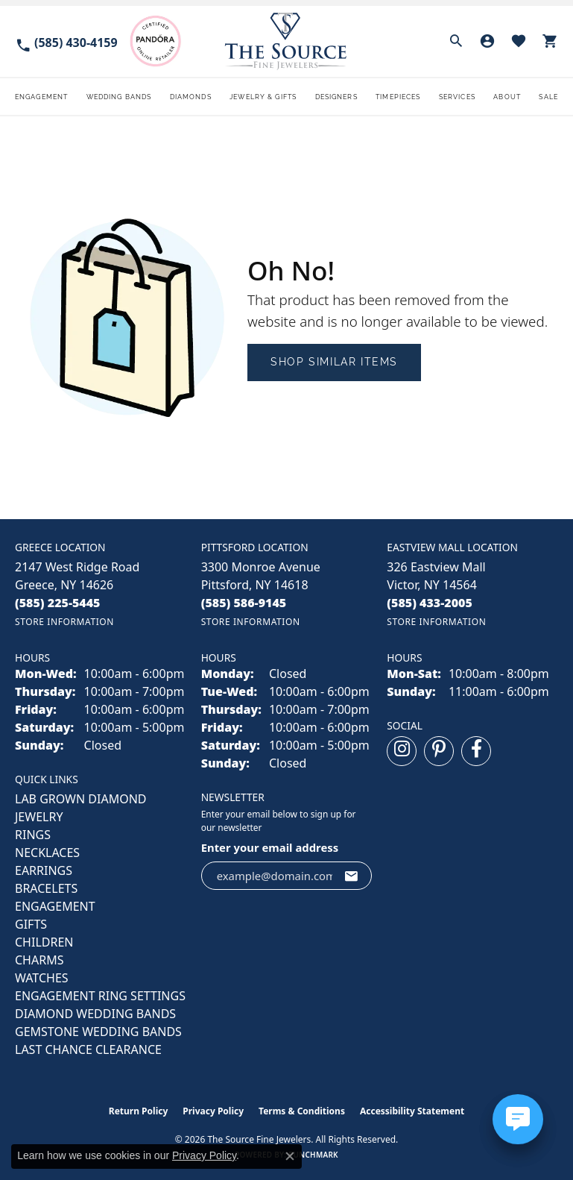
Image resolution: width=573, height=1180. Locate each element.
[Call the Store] (58, 602)
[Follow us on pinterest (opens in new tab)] (439, 751)
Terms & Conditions (302, 1111)
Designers (336, 96)
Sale (548, 96)
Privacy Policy (213, 1111)
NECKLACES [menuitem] (47, 852)
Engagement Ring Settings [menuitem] (100, 996)
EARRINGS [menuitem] (43, 870)
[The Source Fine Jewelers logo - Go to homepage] (286, 41)
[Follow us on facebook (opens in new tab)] (476, 751)
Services (457, 96)
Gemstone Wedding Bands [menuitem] (98, 1031)
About (507, 96)
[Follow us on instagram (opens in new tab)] (402, 751)
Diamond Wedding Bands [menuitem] (95, 1013)
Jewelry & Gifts (263, 96)
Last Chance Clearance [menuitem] (88, 1049)
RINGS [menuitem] (33, 834)
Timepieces (398, 96)
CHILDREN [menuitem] (44, 942)
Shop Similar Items (334, 362)
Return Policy (138, 1111)
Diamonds (191, 96)
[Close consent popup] (289, 1156)
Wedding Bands (119, 96)
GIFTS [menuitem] (31, 924)
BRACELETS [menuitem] (46, 888)
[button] (456, 41)
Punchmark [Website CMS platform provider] (313, 1154)
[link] (66, 41)
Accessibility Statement (412, 1111)
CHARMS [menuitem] (39, 960)
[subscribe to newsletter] (352, 875)
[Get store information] (64, 621)
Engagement (41, 96)
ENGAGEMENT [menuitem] (55, 906)
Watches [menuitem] (42, 978)
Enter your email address (270, 847)
